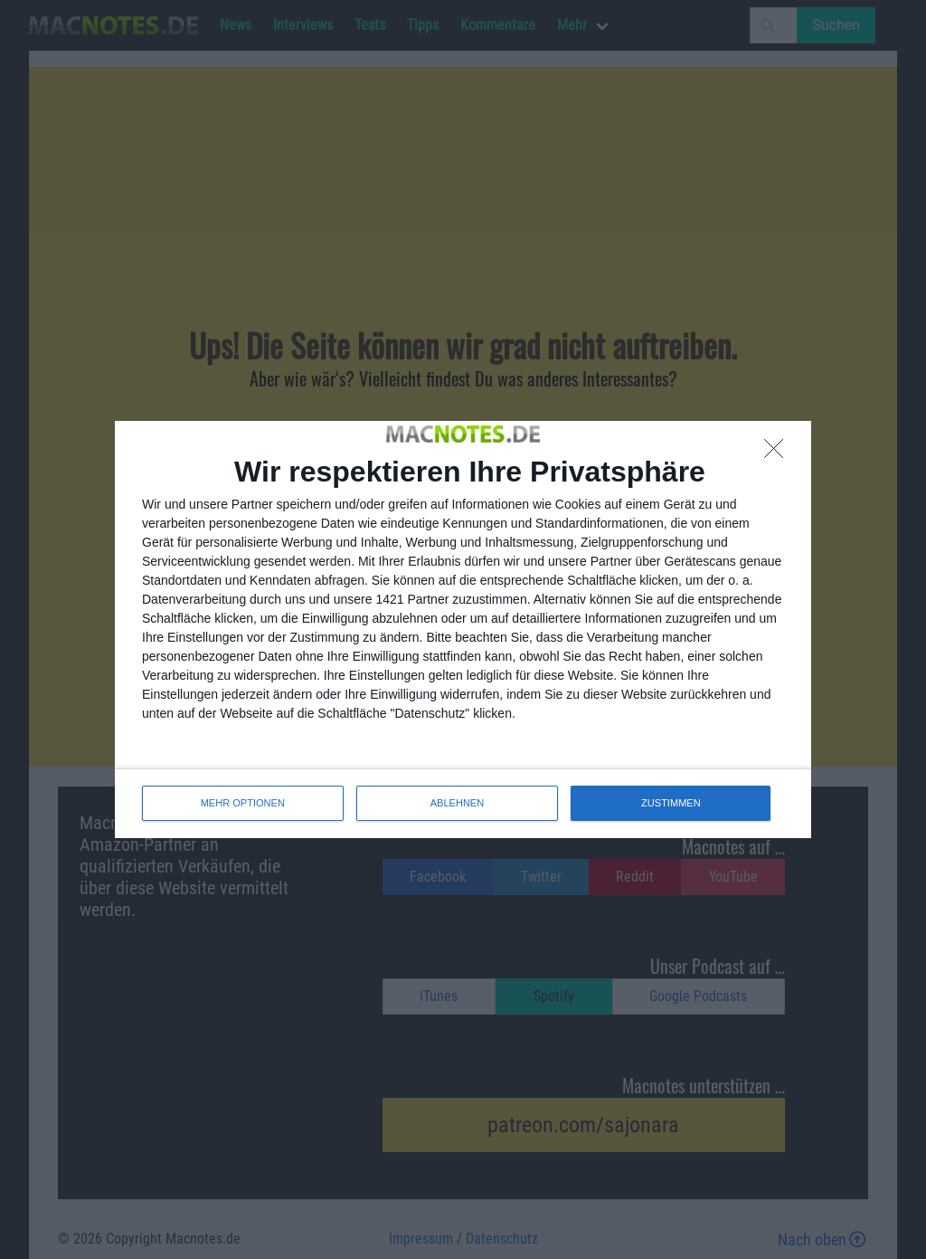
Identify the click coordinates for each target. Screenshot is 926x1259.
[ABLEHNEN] (778, 453)
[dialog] (463, 629)
